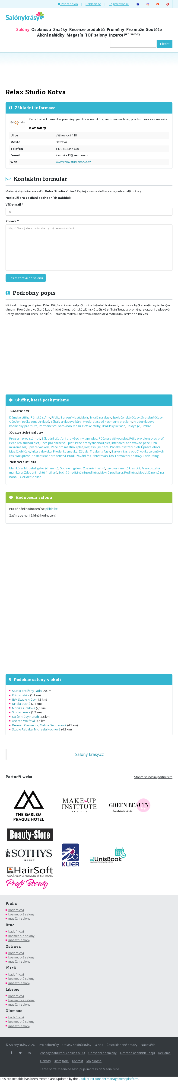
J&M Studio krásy (24, 699)
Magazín (74, 35)
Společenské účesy (126, 417)
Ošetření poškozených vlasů (29, 421)
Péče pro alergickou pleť (146, 438)
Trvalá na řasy (100, 451)
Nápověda (148, 1045)
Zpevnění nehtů (94, 468)
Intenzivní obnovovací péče (130, 443)
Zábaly (84, 451)
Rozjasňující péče (96, 447)
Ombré (146, 426)
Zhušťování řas (103, 456)
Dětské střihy (91, 426)
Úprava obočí (150, 447)
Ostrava (13, 946)
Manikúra (16, 468)
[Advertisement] (89, 69)
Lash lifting (151, 456)
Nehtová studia (22, 462)
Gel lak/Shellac (30, 477)
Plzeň (11, 968)
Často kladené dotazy (122, 1045)
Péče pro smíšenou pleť (57, 443)
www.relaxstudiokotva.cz (73, 162)
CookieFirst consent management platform (108, 1079)
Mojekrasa (94, 1061)
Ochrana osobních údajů (137, 1053)
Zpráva (11, 221)
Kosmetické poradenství (49, 456)
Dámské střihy (19, 417)
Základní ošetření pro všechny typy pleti (69, 438)
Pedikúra (130, 472)
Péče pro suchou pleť (24, 443)
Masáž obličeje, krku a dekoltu (30, 451)
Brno (10, 925)
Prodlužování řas (79, 456)
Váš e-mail (13, 204)
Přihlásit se (93, 4)
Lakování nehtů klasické (123, 468)
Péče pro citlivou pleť (113, 438)
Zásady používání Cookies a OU (62, 1053)
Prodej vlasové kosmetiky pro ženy (107, 421)
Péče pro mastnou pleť (67, 447)
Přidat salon (68, 4)
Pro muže (135, 29)
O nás (99, 1045)
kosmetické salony (21, 914)
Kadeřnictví (20, 411)
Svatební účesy (152, 417)
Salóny (22, 29)
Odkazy (45, 1061)
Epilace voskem (39, 447)
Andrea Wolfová (23, 721)
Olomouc (14, 1010)
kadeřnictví (16, 910)
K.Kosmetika (20, 695)
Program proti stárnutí (24, 438)
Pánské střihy (40, 417)
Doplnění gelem (71, 468)
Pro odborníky (49, 1045)
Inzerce (124, 35)
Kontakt (77, 1061)
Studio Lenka (21, 712)
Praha (11, 903)
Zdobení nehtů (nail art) (40, 472)
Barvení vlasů (70, 417)
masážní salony (19, 918)
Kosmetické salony (26, 432)
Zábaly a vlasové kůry (66, 421)
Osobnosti (41, 29)
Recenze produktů (87, 29)
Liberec (12, 989)
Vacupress (22, 456)
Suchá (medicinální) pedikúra (78, 472)
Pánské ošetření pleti (125, 447)
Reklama (164, 1053)
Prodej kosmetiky (65, 451)
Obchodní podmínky (102, 1053)
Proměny (115, 29)
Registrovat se (119, 4)
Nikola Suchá (21, 704)
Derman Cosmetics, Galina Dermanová (39, 725)
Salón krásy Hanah (25, 717)
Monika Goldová (23, 708)
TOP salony (96, 35)
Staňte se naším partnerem (153, 777)
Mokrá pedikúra (111, 472)
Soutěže (154, 29)
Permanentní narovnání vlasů (60, 426)
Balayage (133, 426)
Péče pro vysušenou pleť (92, 443)
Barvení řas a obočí (125, 451)
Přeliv (55, 417)
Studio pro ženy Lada (27, 691)
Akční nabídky (50, 35)
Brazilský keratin (113, 426)
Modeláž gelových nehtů (41, 468)
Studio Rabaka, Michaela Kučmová (36, 729)
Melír (84, 417)
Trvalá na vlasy (100, 417)
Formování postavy (128, 456)
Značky (60, 29)
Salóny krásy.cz (89, 754)
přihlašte (51, 509)
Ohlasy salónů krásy (76, 1045)
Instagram (61, 1061)
